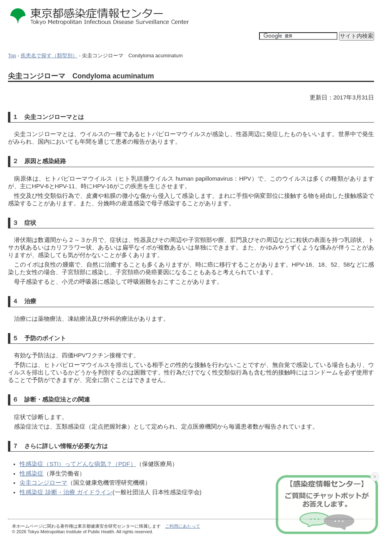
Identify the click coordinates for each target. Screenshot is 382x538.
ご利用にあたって (182, 526)
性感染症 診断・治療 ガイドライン (65, 492)
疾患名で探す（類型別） (49, 55)
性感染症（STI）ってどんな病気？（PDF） (77, 464)
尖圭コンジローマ (43, 483)
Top (12, 55)
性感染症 (31, 473)
